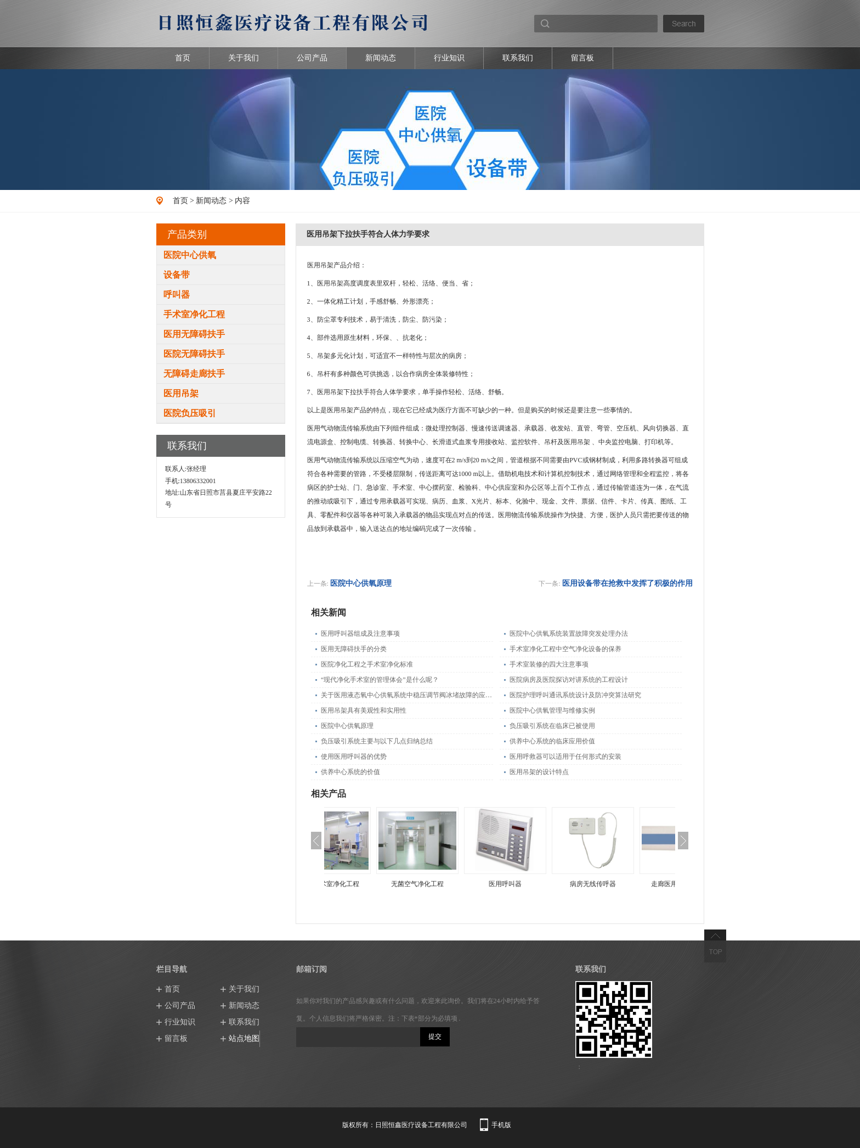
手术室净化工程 (194, 314)
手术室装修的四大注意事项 (549, 664)
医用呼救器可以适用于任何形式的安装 (565, 756)
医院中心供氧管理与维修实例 (552, 710)
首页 (182, 58)
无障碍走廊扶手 (194, 373)
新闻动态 (380, 58)
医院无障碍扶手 (194, 354)
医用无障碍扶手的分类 (354, 649)
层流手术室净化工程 (368, 884)
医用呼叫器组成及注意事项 (360, 633)
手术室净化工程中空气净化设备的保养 (565, 649)
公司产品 (312, 58)
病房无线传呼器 (631, 884)
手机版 (501, 1125)
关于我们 (243, 58)
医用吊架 (181, 393)
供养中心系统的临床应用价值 (552, 741)
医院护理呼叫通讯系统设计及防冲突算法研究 (575, 695)
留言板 (582, 58)
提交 (435, 1036)
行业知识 (449, 58)
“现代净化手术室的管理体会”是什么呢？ (380, 680)
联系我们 (517, 58)
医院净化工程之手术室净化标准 (367, 664)
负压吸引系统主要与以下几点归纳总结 (377, 741)
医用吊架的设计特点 (539, 772)
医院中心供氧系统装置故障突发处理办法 (569, 633)
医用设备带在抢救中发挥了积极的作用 (627, 583)
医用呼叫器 (543, 884)
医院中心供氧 (189, 255)
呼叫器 (176, 294)
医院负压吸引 (189, 413)
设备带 (176, 274)
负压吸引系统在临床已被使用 (552, 726)
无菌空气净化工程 (455, 884)
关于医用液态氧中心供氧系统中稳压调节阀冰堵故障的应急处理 (407, 695)
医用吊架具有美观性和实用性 (363, 710)
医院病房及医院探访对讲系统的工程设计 (569, 680)
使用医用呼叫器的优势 (354, 756)
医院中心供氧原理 (361, 583)
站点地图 (244, 1038)
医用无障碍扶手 (194, 334)
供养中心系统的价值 (350, 772)
